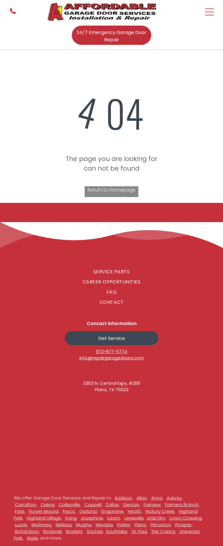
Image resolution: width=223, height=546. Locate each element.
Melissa (64, 525)
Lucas (21, 525)
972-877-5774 (111, 351)
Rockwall (52, 531)
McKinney (41, 525)
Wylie (32, 538)
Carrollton (25, 504)
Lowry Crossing (186, 518)
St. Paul (139, 531)
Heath (134, 511)
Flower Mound (43, 511)
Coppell (92, 504)
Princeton (161, 525)
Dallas (112, 504)
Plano (140, 525)
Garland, (88, 511)
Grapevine (112, 511)
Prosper (183, 525)
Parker (123, 525)
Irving (70, 518)
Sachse (95, 531)
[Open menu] (209, 12)
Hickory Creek (160, 511)
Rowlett (74, 531)
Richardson (27, 531)
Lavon (113, 518)
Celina (47, 504)
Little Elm (156, 518)
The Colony (163, 531)
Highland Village (44, 518)
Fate (20, 511)
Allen (142, 498)
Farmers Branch (181, 504)
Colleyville (69, 504)
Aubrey (174, 498)
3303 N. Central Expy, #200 (111, 383)
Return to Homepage (111, 190)
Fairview (152, 504)
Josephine (92, 518)
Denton (131, 504)
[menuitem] (111, 272)
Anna (156, 498)
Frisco (69, 511)
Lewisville (134, 518)
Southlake (116, 531)
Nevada (104, 525)
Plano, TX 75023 (111, 390)
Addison (123, 498)
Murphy (83, 525)
